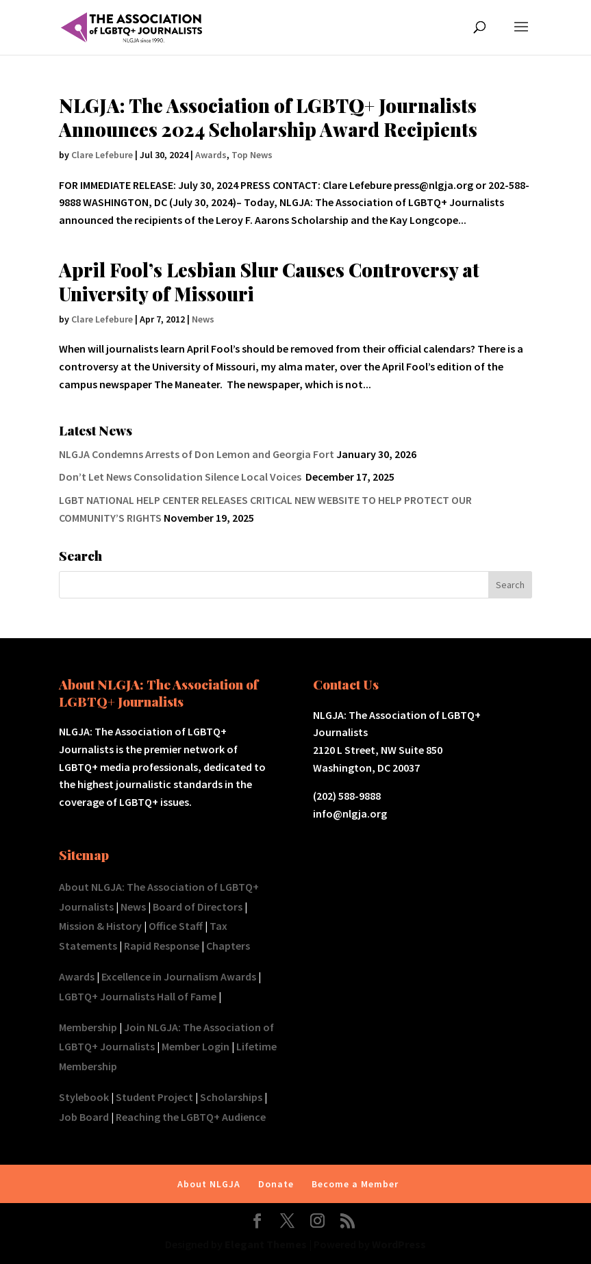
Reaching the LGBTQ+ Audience (191, 1117)
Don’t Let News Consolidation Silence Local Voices (181, 476)
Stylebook (84, 1097)
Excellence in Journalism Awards (178, 976)
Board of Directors (197, 906)
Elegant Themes (266, 1244)
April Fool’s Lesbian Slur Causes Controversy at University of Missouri (269, 281)
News (203, 319)
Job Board (84, 1117)
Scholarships (231, 1097)
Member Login (195, 1046)
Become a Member (355, 1184)
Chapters (228, 945)
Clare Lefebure (102, 155)
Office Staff (176, 926)
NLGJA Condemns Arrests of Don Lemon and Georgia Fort (196, 454)
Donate (276, 1184)
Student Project (154, 1097)
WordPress (399, 1244)
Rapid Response (161, 945)
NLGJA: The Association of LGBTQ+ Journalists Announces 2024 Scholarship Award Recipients (268, 117)
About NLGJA (208, 1184)
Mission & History (100, 926)
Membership (88, 1027)
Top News (252, 155)
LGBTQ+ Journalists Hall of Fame (137, 996)
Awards (211, 155)
